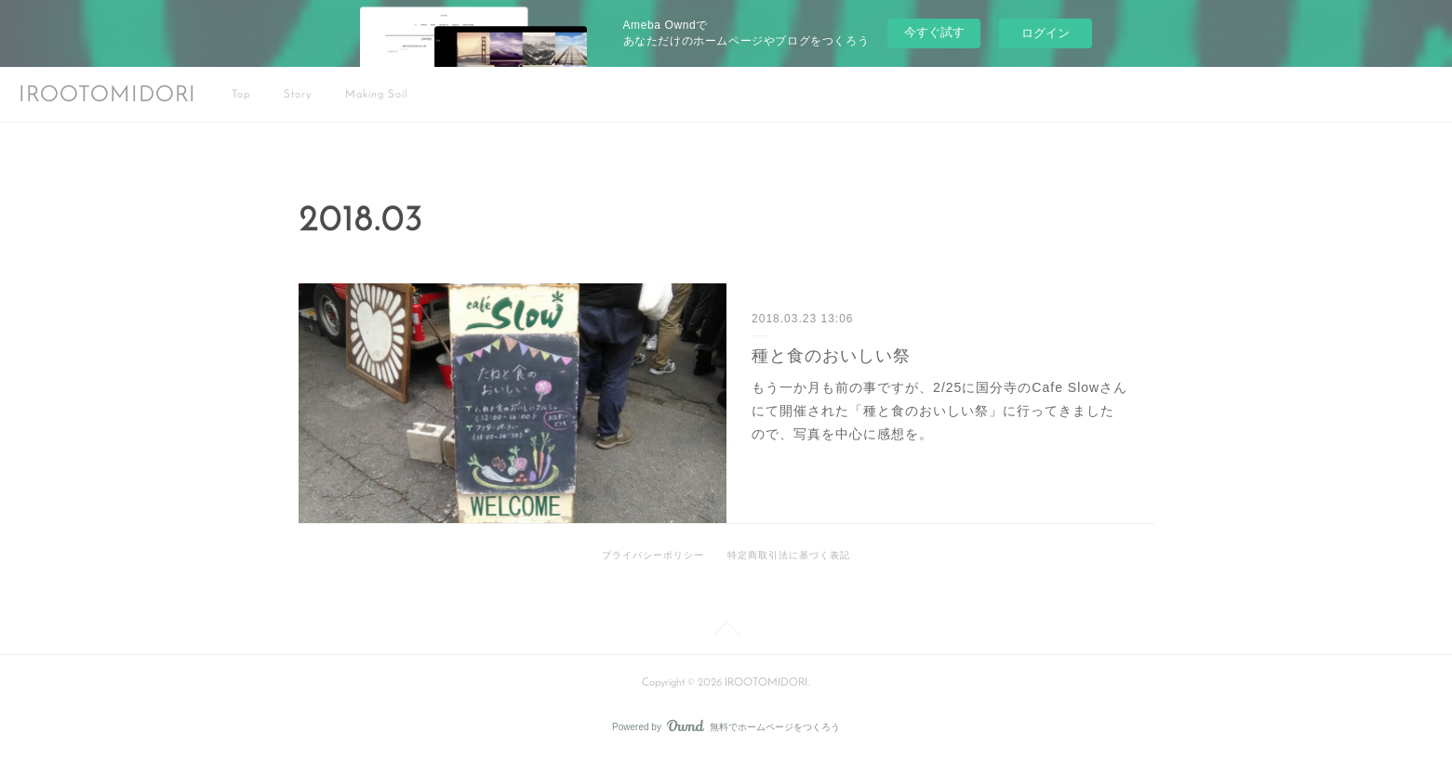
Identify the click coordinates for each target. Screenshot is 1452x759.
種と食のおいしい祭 (831, 356)
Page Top (726, 632)
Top (241, 94)
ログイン (1045, 33)
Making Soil (376, 94)
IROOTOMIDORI (107, 96)
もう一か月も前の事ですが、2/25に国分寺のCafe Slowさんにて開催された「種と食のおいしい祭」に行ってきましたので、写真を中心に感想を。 (939, 410)
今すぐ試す (934, 32)
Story (298, 94)
